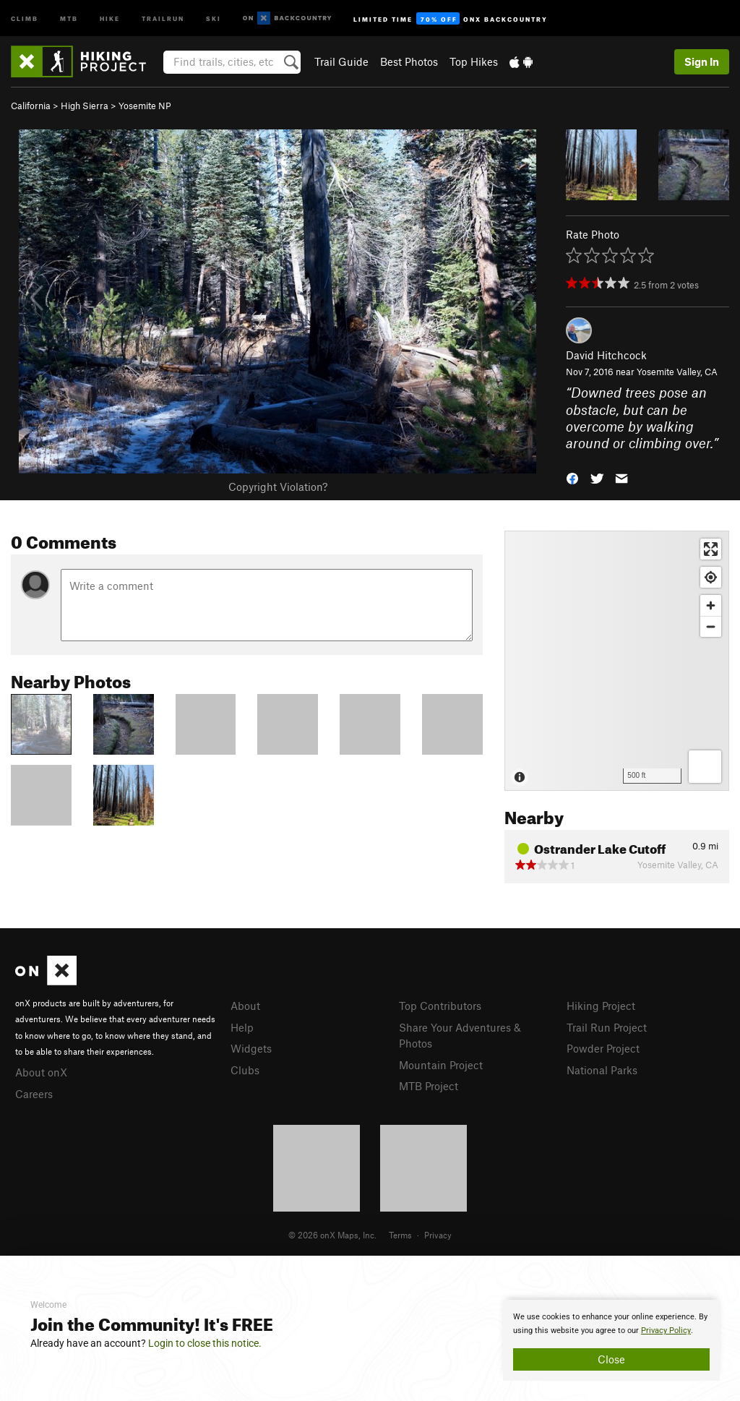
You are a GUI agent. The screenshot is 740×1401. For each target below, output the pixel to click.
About (245, 1005)
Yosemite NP (145, 105)
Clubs (245, 1069)
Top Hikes (473, 61)
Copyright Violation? (277, 486)
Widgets (251, 1048)
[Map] (616, 660)
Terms (400, 1235)
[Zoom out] (710, 626)
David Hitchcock (606, 354)
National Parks (602, 1069)
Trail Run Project (607, 1027)
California (31, 105)
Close (611, 1359)
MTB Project (428, 1085)
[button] (572, 477)
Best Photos (409, 61)
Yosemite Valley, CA (677, 371)
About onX (41, 1072)
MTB (69, 17)
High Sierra (84, 105)
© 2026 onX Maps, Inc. (332, 1235)
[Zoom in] (710, 605)
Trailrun (163, 17)
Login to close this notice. (205, 1343)
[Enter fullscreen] (710, 549)
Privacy (438, 1235)
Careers (34, 1093)
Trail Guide (341, 61)
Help (242, 1027)
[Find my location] (710, 577)
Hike (110, 17)
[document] (611, 1340)
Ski (213, 17)
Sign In (701, 61)
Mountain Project (441, 1064)
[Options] (705, 766)
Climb (24, 17)
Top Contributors (440, 1005)
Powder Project (603, 1048)
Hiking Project (601, 1005)
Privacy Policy (666, 1330)
